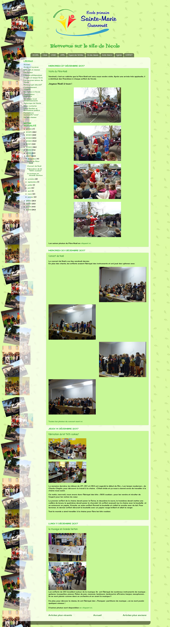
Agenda (119, 55)
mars (30, 194)
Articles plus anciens (134, 615)
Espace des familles (76, 55)
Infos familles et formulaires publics (32, 109)
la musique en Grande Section (63, 529)
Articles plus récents (60, 615)
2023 (29, 138)
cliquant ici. (86, 243)
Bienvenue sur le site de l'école (85, 46)
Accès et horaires (31, 67)
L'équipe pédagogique (33, 75)
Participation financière (29, 95)
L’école (45, 55)
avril (30, 191)
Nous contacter (30, 106)
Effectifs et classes (32, 70)
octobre (31, 179)
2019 (29, 150)
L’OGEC (53, 55)
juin (29, 188)
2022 (29, 141)
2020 (29, 147)
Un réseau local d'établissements (31, 100)
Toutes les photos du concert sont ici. (66, 421)
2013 (29, 210)
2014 (29, 207)
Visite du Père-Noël (58, 71)
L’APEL (62, 55)
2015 (29, 204)
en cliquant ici (85, 608)
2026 (29, 129)
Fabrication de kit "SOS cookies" (64, 434)
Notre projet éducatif (33, 85)
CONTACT (128, 55)
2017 (28, 156)
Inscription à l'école (32, 92)
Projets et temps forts (33, 78)
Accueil (97, 615)
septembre (32, 182)
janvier (31, 197)
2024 (29, 135)
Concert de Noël (56, 256)
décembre (32, 159)
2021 (29, 144)
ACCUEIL (35, 55)
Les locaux (28, 72)
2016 (29, 201)
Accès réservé (107, 55)
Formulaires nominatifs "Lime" (31, 114)
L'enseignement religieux (30, 88)
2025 (29, 132)
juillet (30, 185)
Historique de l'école (32, 103)
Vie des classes (92, 55)
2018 (29, 153)
